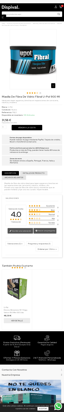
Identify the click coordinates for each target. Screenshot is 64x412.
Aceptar (43, 409)
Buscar (59, 14)
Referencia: (7, 112)
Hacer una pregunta (45, 231)
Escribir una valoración (20, 231)
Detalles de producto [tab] (34, 173)
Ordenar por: (43, 249)
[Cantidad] (4, 127)
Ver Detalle (17, 321)
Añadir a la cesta (27, 128)
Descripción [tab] (10, 173)
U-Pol (10, 107)
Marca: (5, 107)
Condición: (6, 110)
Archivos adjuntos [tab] (14, 178)
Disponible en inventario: (12, 115)
